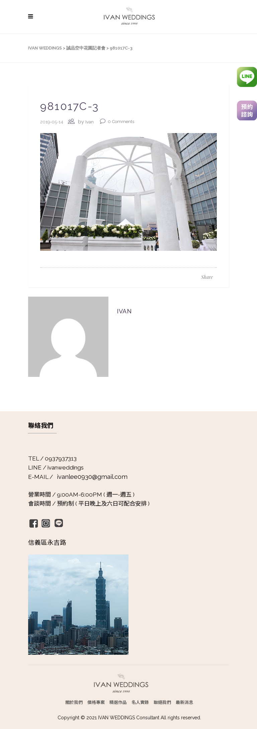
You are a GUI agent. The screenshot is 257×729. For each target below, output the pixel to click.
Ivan (89, 121)
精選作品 (118, 702)
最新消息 (184, 702)
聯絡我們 (162, 702)
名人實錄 (140, 702)
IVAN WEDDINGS (45, 47)
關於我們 (74, 702)
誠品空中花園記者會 (85, 47)
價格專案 (96, 702)
